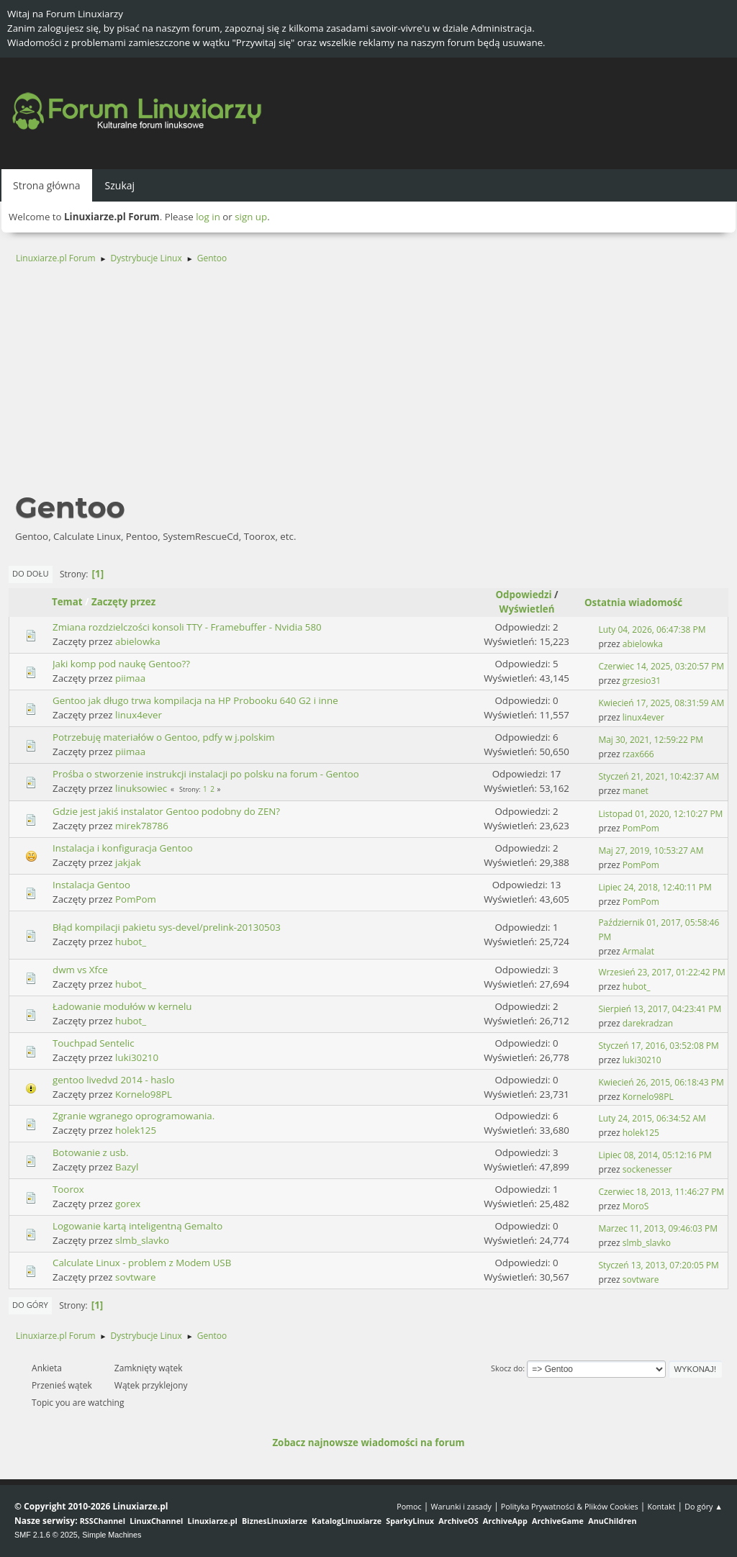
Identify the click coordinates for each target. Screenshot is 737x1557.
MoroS (636, 1206)
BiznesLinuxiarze (274, 1520)
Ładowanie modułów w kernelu (122, 1006)
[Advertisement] (368, 384)
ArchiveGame (558, 1520)
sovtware (135, 1277)
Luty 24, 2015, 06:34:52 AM (651, 1118)
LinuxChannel (156, 1520)
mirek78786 (141, 825)
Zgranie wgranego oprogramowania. (133, 1115)
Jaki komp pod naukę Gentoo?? (121, 663)
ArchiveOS (458, 1520)
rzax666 (638, 754)
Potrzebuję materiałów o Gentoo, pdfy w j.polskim (164, 737)
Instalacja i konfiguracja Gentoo (123, 847)
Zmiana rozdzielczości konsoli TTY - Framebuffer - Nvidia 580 (187, 626)
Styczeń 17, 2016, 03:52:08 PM (658, 1045)
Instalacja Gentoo (91, 884)
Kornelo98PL (143, 1094)
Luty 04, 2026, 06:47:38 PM (651, 629)
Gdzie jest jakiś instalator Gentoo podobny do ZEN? (166, 811)
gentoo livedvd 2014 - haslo (113, 1079)
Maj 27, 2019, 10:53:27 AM (650, 850)
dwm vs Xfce (80, 969)
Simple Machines (111, 1534)
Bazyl (126, 1166)
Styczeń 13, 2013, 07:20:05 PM (658, 1265)
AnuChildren (612, 1520)
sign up (251, 216)
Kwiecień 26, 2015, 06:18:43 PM (660, 1082)
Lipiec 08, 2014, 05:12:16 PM (654, 1155)
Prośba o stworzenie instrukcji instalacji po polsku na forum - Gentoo (206, 773)
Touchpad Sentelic (94, 1043)
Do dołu (30, 573)
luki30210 (136, 1057)
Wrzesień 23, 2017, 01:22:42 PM (661, 972)
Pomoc (409, 1506)
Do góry (30, 1304)
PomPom (641, 828)
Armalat (638, 951)
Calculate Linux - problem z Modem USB (142, 1262)
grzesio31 (642, 680)
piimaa (130, 678)
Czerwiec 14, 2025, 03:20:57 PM (661, 666)
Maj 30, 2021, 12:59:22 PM (650, 740)
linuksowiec (141, 788)
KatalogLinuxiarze (346, 1520)
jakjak (128, 862)
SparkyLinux (410, 1520)
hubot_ (130, 941)
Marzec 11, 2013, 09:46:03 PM (658, 1228)
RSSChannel (102, 1520)
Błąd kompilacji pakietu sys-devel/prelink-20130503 (167, 927)
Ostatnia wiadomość (639, 602)
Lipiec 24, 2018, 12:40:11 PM (654, 887)
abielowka (137, 641)
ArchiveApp (505, 1520)
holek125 (135, 1130)
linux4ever (138, 714)
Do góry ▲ (703, 1506)
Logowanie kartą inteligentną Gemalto (137, 1225)
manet (635, 791)
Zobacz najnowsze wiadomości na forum (368, 1442)
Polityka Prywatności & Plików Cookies (569, 1506)
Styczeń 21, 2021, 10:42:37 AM (658, 776)
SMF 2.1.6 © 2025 (46, 1534)
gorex (127, 1203)
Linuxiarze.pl (213, 1520)
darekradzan (648, 1023)
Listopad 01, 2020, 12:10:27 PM (660, 814)
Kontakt (661, 1506)
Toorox (68, 1189)
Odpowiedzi (523, 594)
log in (208, 216)
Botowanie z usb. (91, 1152)
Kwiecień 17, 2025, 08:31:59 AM (661, 703)
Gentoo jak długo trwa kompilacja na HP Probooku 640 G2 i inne (195, 700)
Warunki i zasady (461, 1506)
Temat (67, 601)
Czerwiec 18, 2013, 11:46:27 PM (661, 1192)
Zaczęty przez (123, 601)
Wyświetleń (527, 609)
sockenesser (647, 1169)
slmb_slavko (142, 1240)
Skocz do (507, 1368)
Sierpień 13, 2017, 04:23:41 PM (659, 1009)
